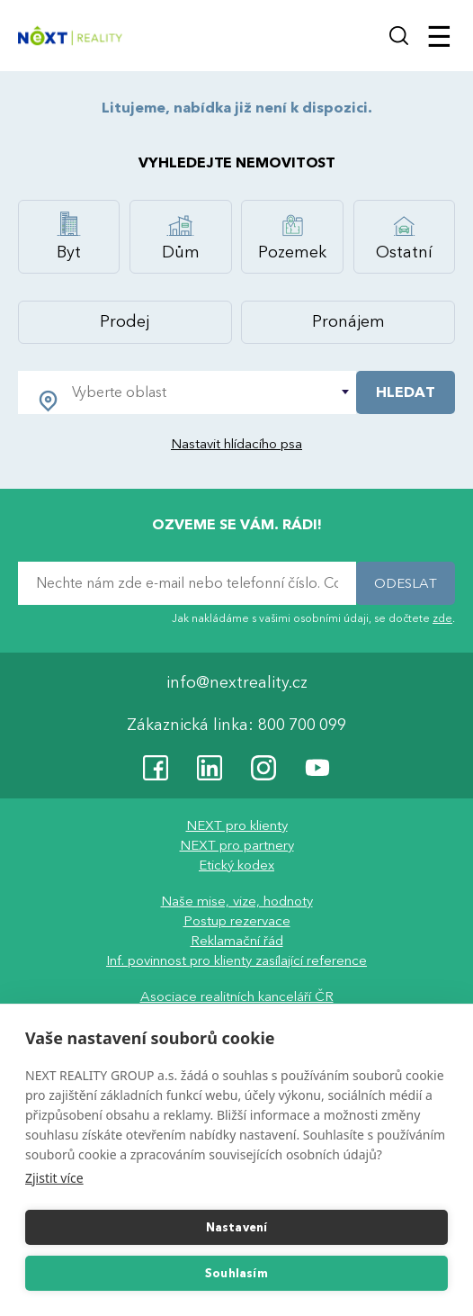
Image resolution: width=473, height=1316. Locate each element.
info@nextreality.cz (237, 683)
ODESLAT (405, 583)
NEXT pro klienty (237, 826)
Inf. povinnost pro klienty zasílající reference (236, 961)
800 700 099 (302, 726)
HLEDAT (405, 392)
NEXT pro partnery (237, 846)
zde (442, 618)
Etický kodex (236, 866)
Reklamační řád (237, 942)
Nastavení (237, 1228)
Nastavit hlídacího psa (236, 444)
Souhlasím (236, 1274)
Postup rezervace (236, 922)
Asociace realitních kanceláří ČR (237, 997)
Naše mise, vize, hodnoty (237, 902)
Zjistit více (54, 1177)
